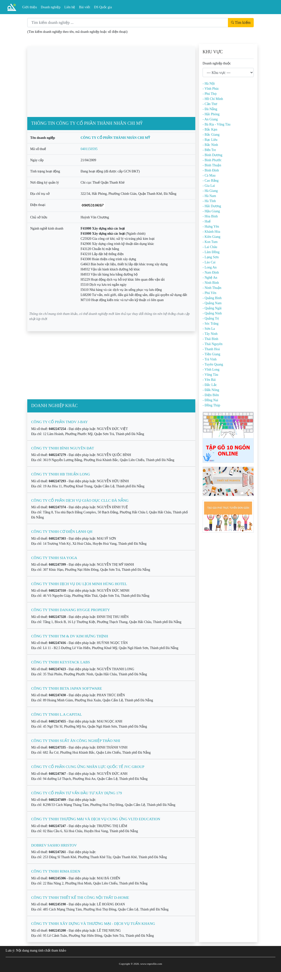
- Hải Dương (212, 206)
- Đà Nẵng (210, 109)
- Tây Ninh (210, 334)
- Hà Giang (210, 191)
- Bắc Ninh (210, 145)
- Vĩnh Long (211, 369)
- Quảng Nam (212, 303)
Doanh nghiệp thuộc (217, 63)
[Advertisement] (111, 80)
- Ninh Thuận (212, 288)
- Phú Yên (209, 293)
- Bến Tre (209, 150)
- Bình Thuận (212, 165)
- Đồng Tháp (211, 405)
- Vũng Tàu (210, 374)
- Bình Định (211, 170)
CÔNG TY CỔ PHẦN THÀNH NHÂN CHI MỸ (115, 138)
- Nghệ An (210, 277)
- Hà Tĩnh (209, 201)
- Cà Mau (209, 175)
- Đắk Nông (211, 390)
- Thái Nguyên (212, 344)
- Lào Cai (209, 262)
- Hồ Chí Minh (213, 99)
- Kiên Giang (211, 237)
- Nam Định (211, 272)
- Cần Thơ (210, 104)
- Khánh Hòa (211, 231)
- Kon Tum (210, 242)
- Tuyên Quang (213, 364)
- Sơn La (209, 328)
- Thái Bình (210, 339)
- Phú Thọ (209, 94)
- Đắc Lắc (210, 385)
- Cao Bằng (211, 180)
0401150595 (89, 149)
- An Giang (210, 119)
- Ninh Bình (211, 283)
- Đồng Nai (210, 400)
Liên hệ (69, 7)
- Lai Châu (210, 247)
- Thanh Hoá (211, 349)
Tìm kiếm (241, 22)
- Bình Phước (212, 160)
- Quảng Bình (212, 298)
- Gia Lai (209, 185)
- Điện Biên (211, 395)
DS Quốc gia (103, 7)
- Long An (210, 267)
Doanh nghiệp (51, 7)
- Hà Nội (209, 83)
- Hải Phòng (211, 114)
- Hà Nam (209, 196)
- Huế (207, 221)
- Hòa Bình (210, 216)
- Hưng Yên (211, 226)
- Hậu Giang (211, 211)
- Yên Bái (209, 380)
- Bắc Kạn (210, 129)
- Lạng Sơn (211, 257)
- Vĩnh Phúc (211, 88)
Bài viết (84, 7)
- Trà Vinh (209, 359)
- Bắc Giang (211, 134)
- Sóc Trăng (210, 323)
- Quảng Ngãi (212, 308)
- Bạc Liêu (210, 140)
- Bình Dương (212, 155)
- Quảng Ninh (212, 313)
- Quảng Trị (211, 318)
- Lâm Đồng (211, 252)
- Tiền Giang (211, 354)
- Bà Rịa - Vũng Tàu (216, 124)
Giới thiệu (29, 7)
